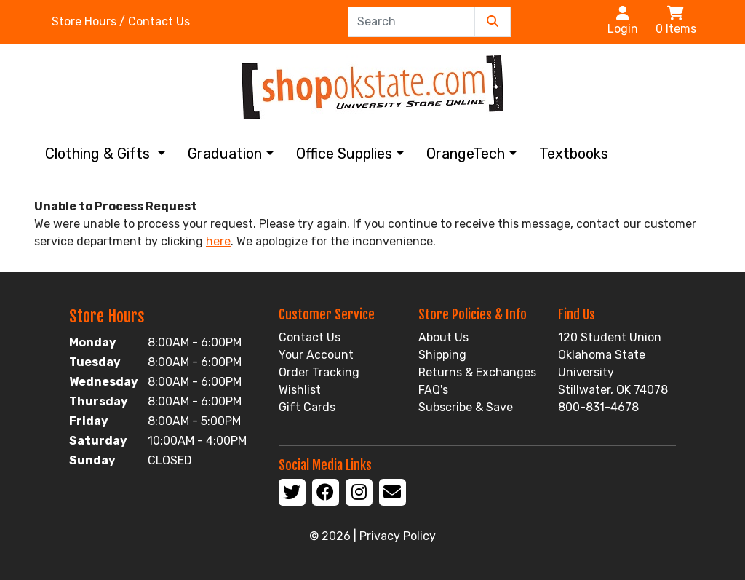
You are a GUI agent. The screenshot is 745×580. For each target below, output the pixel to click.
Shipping (442, 355)
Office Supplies (344, 153)
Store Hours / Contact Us (121, 21)
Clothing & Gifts (99, 153)
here (218, 241)
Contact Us (309, 337)
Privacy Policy (397, 536)
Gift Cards (307, 407)
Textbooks (573, 153)
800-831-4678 (598, 407)
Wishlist (300, 390)
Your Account (316, 355)
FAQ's (433, 390)
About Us (443, 337)
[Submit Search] (492, 22)
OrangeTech (465, 153)
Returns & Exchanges (477, 372)
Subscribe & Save (465, 407)
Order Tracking (319, 372)
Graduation (225, 153)
